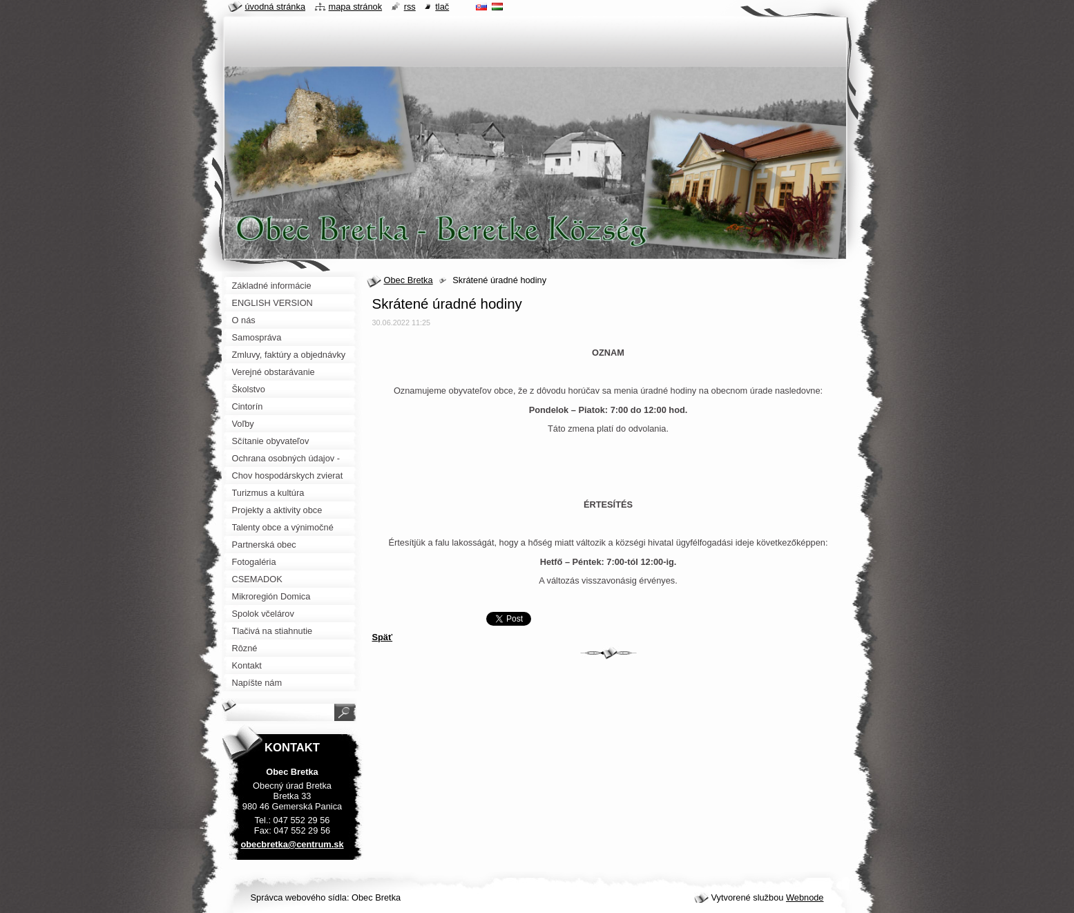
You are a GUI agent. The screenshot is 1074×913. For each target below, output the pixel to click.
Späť (382, 637)
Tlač (442, 6)
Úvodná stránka (275, 6)
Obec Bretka (408, 280)
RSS (410, 6)
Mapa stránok (356, 6)
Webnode (805, 897)
